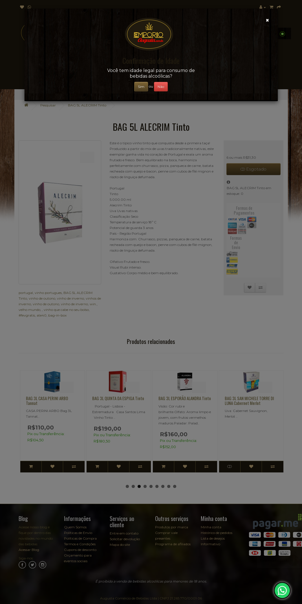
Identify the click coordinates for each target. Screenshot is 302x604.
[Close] (267, 20)
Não (161, 86)
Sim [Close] (141, 86)
